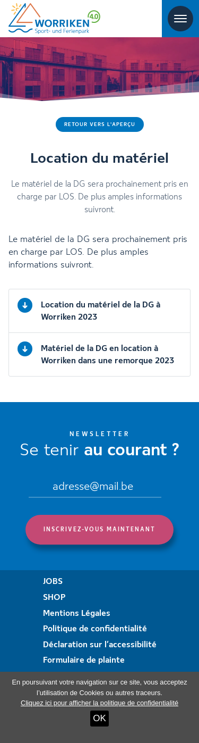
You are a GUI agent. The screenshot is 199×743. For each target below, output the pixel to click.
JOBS (53, 582)
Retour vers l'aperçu (99, 124)
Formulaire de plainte (84, 660)
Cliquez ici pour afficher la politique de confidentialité (99, 703)
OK (99, 718)
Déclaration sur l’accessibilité (100, 645)
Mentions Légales (76, 614)
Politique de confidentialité (95, 629)
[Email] (95, 487)
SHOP (54, 598)
